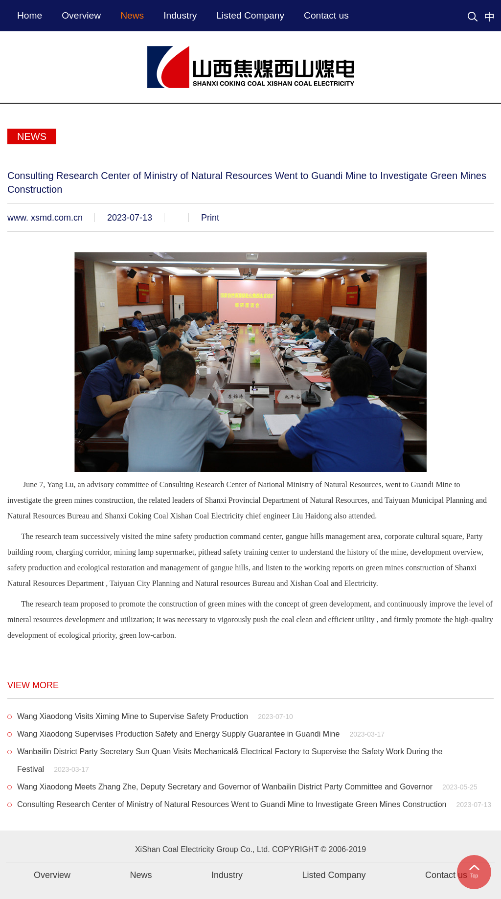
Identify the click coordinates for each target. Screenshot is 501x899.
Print (210, 218)
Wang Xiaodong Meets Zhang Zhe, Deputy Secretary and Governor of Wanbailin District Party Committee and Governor (247, 787)
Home (29, 15)
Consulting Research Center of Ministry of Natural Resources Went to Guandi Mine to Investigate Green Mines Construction (254, 804)
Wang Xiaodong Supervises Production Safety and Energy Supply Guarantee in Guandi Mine (201, 734)
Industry (180, 15)
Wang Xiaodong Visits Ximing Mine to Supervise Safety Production (155, 716)
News (132, 15)
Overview (81, 15)
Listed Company (250, 15)
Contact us (326, 15)
